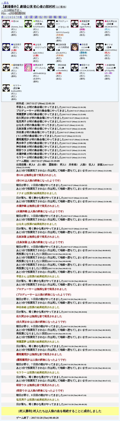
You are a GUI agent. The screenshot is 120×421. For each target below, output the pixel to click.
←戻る (5, 2)
